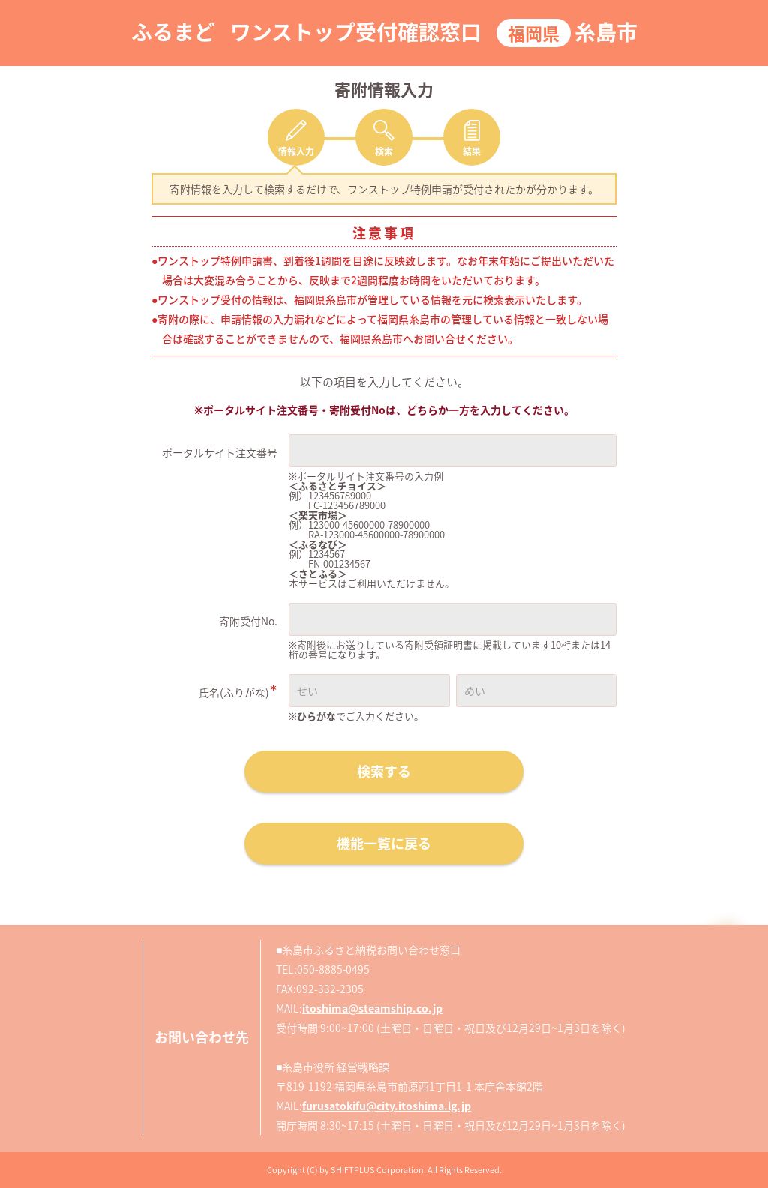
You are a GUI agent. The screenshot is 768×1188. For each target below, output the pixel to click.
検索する (384, 771)
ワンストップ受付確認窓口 (356, 31)
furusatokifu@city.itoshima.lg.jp (386, 1105)
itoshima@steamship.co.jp (372, 1008)
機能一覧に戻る (384, 843)
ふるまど (173, 31)
